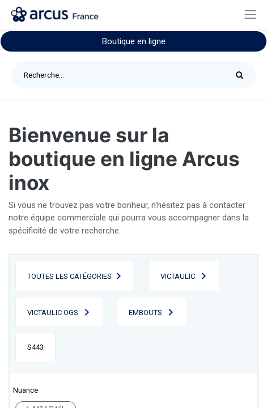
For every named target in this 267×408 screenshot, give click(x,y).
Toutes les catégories (69, 276)
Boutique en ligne (134, 41)
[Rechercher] (242, 74)
